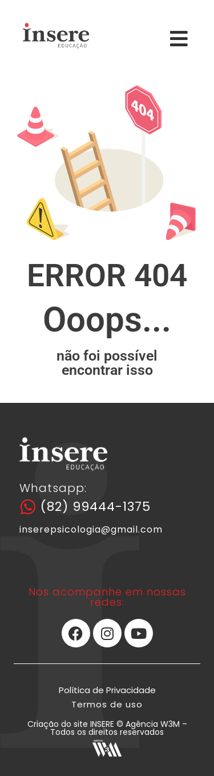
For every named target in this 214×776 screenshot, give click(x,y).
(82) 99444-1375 (96, 506)
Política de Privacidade (107, 690)
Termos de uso (107, 704)
